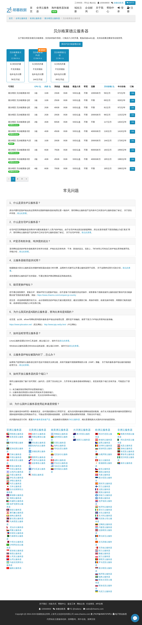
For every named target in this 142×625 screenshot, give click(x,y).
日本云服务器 (15, 486)
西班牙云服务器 (105, 483)
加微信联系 (119, 3)
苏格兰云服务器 (105, 495)
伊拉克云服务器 (16, 478)
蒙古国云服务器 (16, 518)
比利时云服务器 (105, 445)
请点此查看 (22, 213)
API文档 (99, 604)
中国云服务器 (15, 457)
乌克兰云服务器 (105, 591)
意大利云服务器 (105, 515)
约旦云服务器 (15, 483)
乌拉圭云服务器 (61, 466)
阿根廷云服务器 (61, 434)
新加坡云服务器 (16, 550)
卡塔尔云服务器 (16, 542)
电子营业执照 (121, 614)
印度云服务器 (15, 475)
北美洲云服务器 (37, 430)
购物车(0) (130, 2)
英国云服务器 (104, 492)
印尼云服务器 (15, 469)
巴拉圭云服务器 (61, 463)
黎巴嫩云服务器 (16, 513)
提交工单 (71, 604)
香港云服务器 (15, 466)
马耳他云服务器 (105, 548)
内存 (46, 86)
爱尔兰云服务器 (105, 510)
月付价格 (108, 86)
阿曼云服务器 (15, 530)
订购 (132, 93)
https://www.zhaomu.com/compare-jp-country (56, 295)
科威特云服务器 (16, 501)
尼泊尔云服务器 (16, 527)
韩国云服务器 (15, 498)
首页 (31, 9)
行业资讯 (90, 604)
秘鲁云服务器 (60, 460)
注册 (130, 9)
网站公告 (81, 604)
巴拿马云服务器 (38, 460)
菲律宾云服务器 (16, 533)
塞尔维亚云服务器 (52, 18)
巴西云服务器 (60, 443)
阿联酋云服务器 (16, 434)
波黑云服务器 (104, 443)
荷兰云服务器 (104, 550)
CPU (36, 86)
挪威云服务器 (104, 553)
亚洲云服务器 (14, 430)
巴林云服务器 (15, 454)
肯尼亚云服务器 (127, 451)
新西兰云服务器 (83, 440)
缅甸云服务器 (15, 515)
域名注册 (78, 9)
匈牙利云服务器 (105, 507)
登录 (120, 9)
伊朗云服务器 (15, 480)
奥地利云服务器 (105, 440)
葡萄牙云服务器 (105, 559)
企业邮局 (89, 9)
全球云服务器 (42, 9)
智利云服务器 (60, 445)
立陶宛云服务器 (105, 524)
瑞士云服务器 (104, 460)
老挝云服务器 (15, 510)
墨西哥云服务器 (38, 457)
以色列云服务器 (16, 472)
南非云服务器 (126, 463)
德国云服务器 (104, 472)
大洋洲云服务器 (82, 430)
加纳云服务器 (126, 448)
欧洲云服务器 (36, 18)
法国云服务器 (104, 489)
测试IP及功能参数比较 (71, 44)
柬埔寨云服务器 (16, 495)
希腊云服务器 (104, 498)
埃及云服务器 (126, 445)
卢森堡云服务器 (105, 527)
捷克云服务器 (104, 469)
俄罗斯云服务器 (105, 574)
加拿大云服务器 (38, 434)
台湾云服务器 (15, 559)
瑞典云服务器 (104, 577)
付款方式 (52, 604)
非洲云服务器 (124, 430)
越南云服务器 (15, 568)
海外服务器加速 (60, 9)
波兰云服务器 (104, 556)
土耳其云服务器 (16, 556)
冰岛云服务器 (104, 513)
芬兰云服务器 (104, 486)
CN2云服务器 (74, 419)
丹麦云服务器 (104, 475)
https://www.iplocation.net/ (20, 324)
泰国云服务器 (15, 553)
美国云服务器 (38, 475)
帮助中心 (110, 9)
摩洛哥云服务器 (127, 454)
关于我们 (99, 9)
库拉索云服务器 (38, 443)
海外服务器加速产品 (41, 419)
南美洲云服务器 (59, 430)
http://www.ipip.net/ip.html (55, 324)
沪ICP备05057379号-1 (103, 614)
